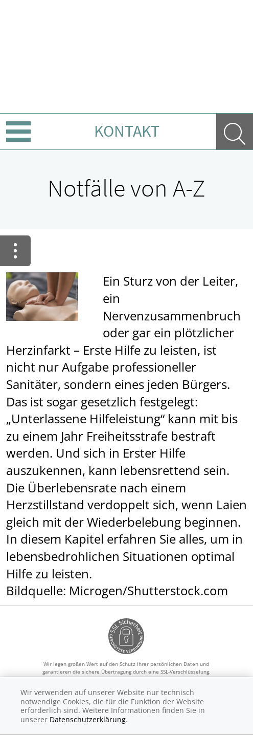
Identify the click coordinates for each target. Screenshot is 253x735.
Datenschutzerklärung (88, 719)
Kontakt (126, 131)
